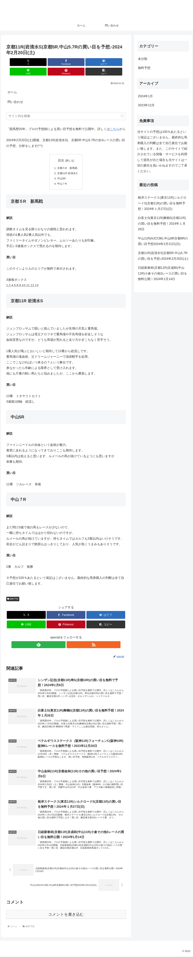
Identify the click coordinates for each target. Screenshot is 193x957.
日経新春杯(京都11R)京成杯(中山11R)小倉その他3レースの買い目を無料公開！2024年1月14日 (162, 273)
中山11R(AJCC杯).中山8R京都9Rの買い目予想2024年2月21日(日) (163, 241)
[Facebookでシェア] (35, 62)
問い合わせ (15, 92)
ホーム (12, 82)
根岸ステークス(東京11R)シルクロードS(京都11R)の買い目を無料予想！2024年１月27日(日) (162, 203)
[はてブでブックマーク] (56, 62)
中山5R (61, 169)
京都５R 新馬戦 (67, 158)
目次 (61, 151)
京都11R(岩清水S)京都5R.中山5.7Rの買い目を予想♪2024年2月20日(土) (163, 255)
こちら (114, 119)
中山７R (62, 175)
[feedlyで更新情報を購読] (62, 637)
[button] (116, 62)
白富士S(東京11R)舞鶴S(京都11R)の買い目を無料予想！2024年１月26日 (162, 223)
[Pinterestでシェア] (96, 62)
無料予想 (12, 591)
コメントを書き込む (66, 915)
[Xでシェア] (15, 62)
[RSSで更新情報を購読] (70, 637)
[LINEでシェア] (76, 62)
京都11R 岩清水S (67, 164)
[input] (66, 106)
